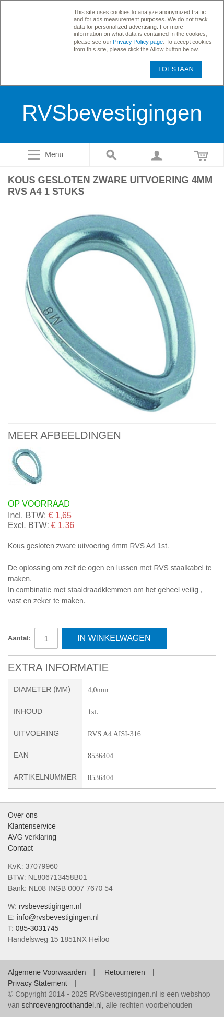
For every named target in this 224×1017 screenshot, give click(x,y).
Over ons (23, 815)
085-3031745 (37, 928)
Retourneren (124, 972)
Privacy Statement (37, 983)
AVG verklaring (32, 837)
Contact (20, 848)
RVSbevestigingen (112, 113)
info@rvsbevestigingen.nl (58, 917)
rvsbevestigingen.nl (50, 906)
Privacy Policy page (138, 42)
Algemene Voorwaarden (47, 972)
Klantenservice (32, 826)
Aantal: (19, 638)
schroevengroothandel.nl (61, 1005)
